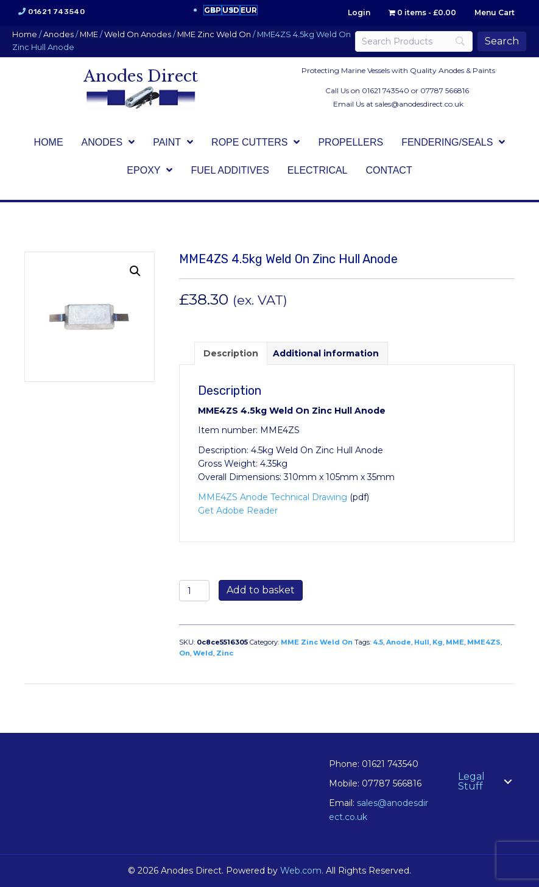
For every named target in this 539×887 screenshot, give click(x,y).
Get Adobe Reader (238, 510)
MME (89, 34)
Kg (437, 642)
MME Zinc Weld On (214, 34)
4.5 (378, 642)
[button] (135, 271)
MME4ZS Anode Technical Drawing (272, 497)
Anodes (58, 34)
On (184, 653)
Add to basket (261, 590)
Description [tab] (230, 353)
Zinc (224, 653)
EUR (249, 10)
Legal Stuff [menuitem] (471, 781)
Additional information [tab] (326, 353)
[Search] (414, 41)
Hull (421, 642)
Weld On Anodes (137, 34)
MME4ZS (484, 642)
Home (24, 34)
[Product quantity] (194, 590)
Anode (398, 642)
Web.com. (301, 870)
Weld (203, 653)
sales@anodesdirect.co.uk (419, 103)
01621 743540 (56, 11)
